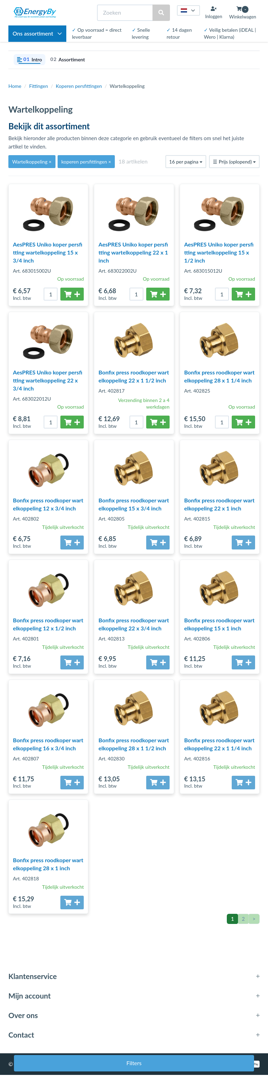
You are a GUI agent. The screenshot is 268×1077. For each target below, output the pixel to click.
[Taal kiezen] (188, 10)
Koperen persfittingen (79, 86)
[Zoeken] (125, 13)
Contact (21, 1037)
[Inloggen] (214, 12)
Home (14, 86)
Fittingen (38, 86)
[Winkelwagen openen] (243, 12)
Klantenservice (32, 978)
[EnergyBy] (34, 12)
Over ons (23, 1017)
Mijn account (29, 998)
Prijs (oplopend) (234, 162)
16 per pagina (185, 162)
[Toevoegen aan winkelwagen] (72, 294)
